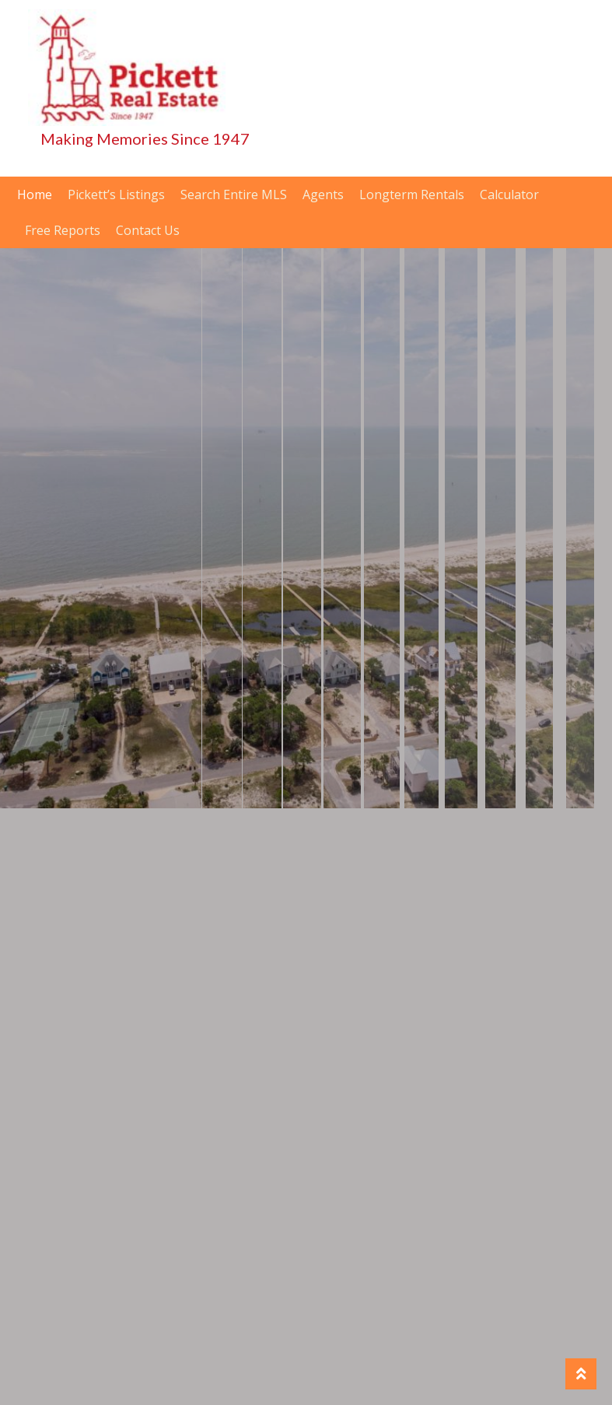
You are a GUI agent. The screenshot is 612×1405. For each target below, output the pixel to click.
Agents (323, 194)
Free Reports (62, 230)
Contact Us (148, 230)
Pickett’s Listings (116, 194)
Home (34, 194)
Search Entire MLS (233, 194)
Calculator (509, 194)
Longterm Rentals (411, 194)
